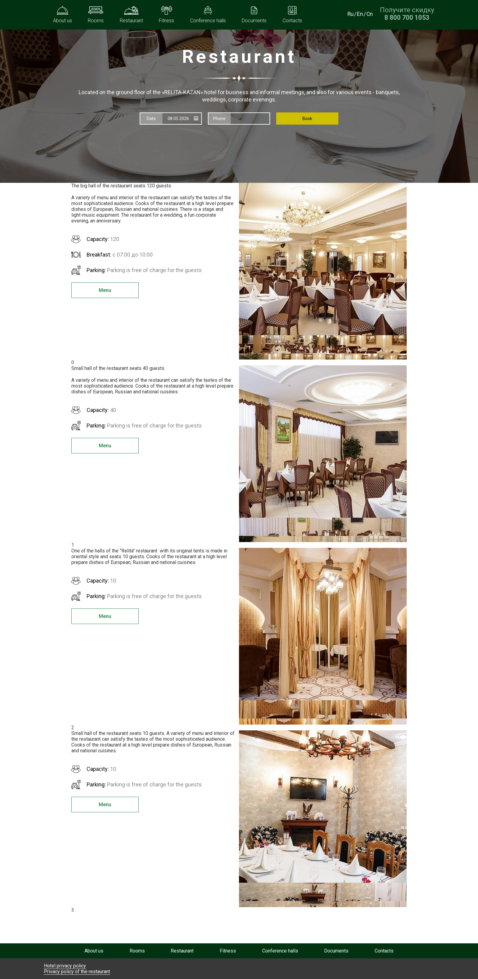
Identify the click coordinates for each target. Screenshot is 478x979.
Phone (219, 118)
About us (93, 951)
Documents (336, 951)
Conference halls (280, 951)
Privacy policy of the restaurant (77, 971)
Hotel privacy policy (65, 966)
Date (151, 118)
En (360, 14)
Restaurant (182, 951)
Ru (350, 14)
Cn (369, 14)
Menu (102, 290)
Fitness (228, 951)
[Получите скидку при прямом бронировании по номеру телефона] (407, 17)
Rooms (137, 951)
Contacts (384, 951)
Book (307, 118)
